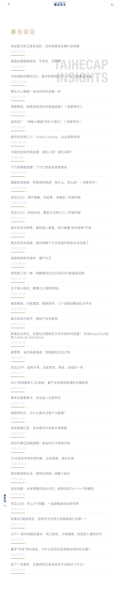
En (112, 4)
